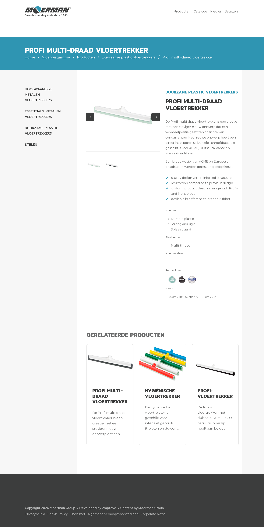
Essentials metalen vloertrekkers (43, 113)
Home (30, 57)
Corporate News (153, 514)
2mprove (109, 508)
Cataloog (200, 11)
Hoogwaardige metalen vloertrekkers (38, 94)
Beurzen (231, 11)
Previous (90, 117)
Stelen (31, 144)
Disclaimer (77, 514)
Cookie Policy (58, 514)
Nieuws (215, 11)
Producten (182, 11)
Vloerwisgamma (56, 57)
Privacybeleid (35, 514)
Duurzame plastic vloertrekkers (129, 57)
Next (155, 117)
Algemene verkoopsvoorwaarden (113, 514)
